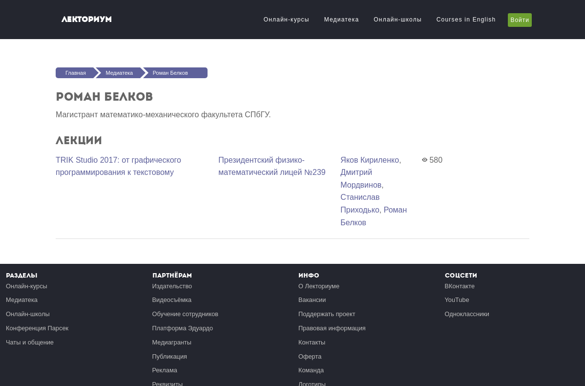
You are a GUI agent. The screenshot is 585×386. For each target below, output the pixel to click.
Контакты (311, 342)
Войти (519, 20)
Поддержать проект (326, 314)
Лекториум (87, 19)
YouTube (457, 299)
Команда (311, 370)
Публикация (170, 356)
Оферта (309, 356)
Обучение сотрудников (185, 314)
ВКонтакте (460, 286)
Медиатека (341, 19)
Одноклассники (467, 314)
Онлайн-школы (397, 19)
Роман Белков (170, 73)
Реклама (164, 370)
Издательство (172, 286)
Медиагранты (171, 342)
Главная (75, 73)
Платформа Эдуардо (182, 328)
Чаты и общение (30, 342)
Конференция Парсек (37, 328)
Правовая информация (332, 328)
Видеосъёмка (172, 299)
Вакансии (312, 299)
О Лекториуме (318, 286)
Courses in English (466, 19)
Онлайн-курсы (287, 19)
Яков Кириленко (369, 160)
